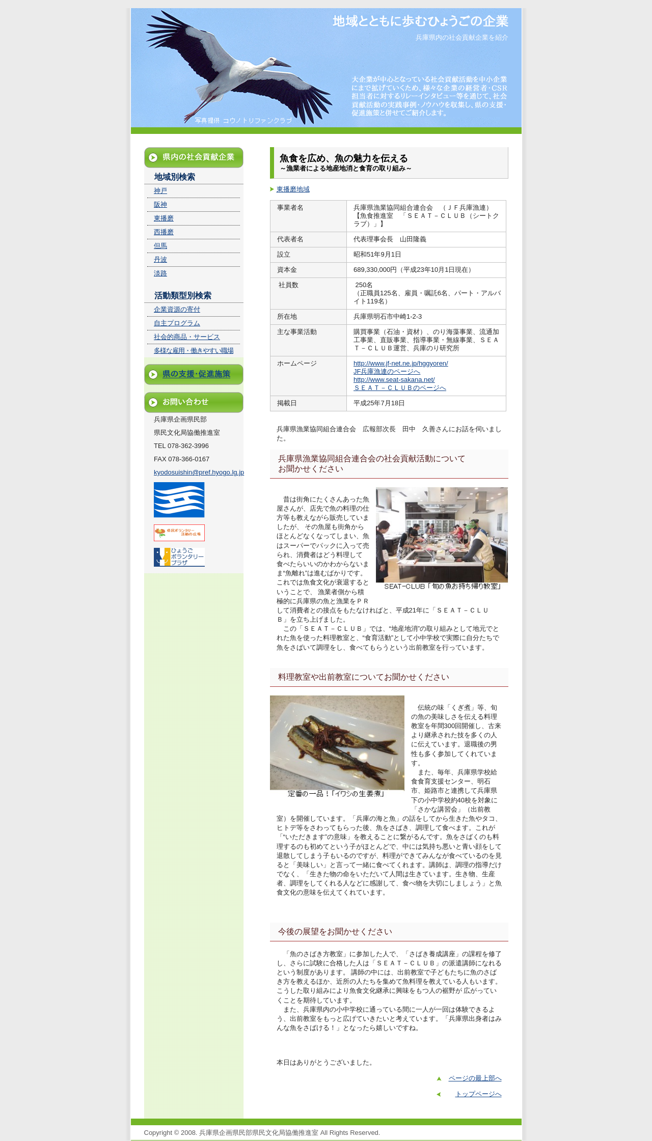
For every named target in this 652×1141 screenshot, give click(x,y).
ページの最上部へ (475, 1078)
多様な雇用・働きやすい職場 (193, 350)
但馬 (160, 245)
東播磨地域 (293, 189)
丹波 (160, 259)
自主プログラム (177, 323)
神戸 (160, 190)
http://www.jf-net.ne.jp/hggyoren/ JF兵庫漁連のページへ (401, 367)
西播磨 (164, 232)
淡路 (160, 273)
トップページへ (478, 1094)
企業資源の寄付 (177, 309)
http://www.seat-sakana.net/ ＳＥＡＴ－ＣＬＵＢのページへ (400, 384)
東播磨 (164, 218)
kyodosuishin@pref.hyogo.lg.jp (199, 472)
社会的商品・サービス (187, 337)
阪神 (160, 204)
